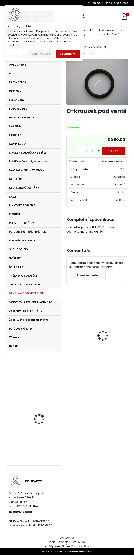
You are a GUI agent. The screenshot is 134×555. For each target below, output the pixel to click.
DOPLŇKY (15, 91)
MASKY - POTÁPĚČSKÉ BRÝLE (27, 152)
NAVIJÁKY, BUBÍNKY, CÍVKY (26, 170)
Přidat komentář (88, 275)
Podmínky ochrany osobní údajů (111, 32)
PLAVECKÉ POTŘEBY (22, 205)
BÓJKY (13, 73)
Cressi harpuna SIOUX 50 (111, 328)
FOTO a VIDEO (18, 108)
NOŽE (12, 196)
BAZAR (13, 346)
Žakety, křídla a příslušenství (28, 320)
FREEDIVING (16, 100)
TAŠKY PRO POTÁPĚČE (23, 276)
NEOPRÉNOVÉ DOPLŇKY (24, 188)
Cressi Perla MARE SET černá (41, 443)
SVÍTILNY (15, 258)
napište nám (22, 512)
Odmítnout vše (41, 54)
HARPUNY (15, 126)
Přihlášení (97, 2)
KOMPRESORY (18, 144)
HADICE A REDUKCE (21, 117)
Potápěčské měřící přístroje (27, 232)
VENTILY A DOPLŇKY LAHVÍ (26, 293)
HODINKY (15, 135)
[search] (83, 16)
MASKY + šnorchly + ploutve (28, 161)
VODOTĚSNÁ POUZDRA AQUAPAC (30, 302)
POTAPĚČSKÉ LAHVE (22, 240)
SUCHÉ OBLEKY (18, 249)
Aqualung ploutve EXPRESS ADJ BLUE (39, 374)
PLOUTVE (15, 214)
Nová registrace (118, 2)
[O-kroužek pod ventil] (97, 82)
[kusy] (85, 151)
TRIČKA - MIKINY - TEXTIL (25, 284)
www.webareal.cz (81, 551)
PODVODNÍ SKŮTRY (21, 223)
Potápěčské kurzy (21, 328)
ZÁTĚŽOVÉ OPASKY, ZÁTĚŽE (26, 311)
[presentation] (68, 329)
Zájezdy (14, 337)
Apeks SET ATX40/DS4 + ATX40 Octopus (79, 342)
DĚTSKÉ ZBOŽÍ (18, 82)
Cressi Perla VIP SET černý (40, 410)
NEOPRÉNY (15, 179)
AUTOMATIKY (17, 65)
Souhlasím (68, 54)
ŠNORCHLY (16, 267)
